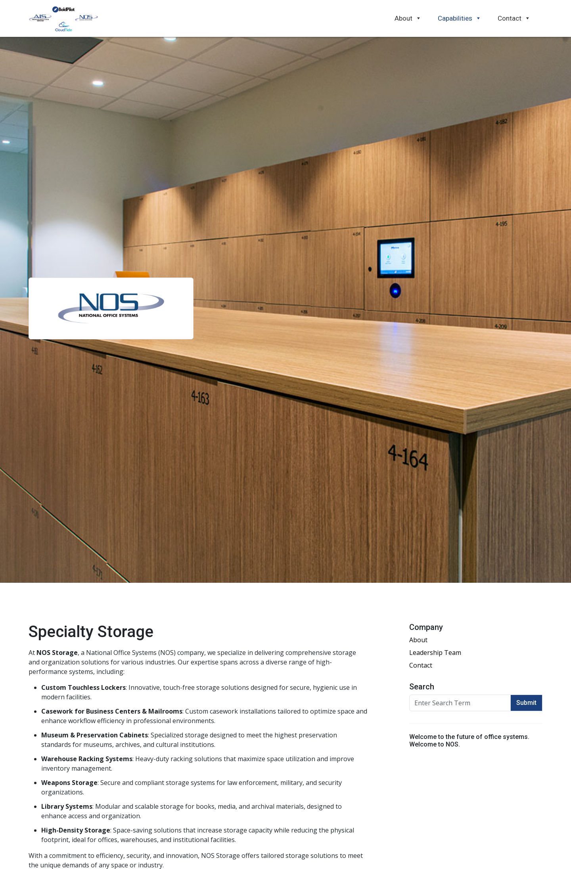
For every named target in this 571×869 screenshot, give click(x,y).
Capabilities (459, 18)
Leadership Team (435, 652)
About (408, 18)
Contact (514, 18)
